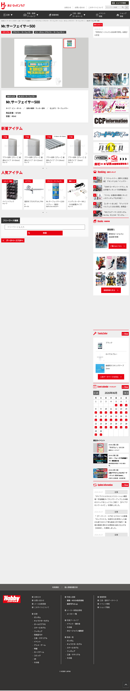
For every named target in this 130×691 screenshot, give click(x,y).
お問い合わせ (80, 7)
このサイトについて (95, 7)
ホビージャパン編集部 (75, 631)
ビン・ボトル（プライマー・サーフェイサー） (50, 33)
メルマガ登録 (119, 3)
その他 (36, 663)
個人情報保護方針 (71, 587)
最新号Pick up (72, 604)
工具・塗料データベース (109, 601)
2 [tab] (46, 169)
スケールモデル (40, 628)
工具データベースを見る (109, 377)
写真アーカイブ (73, 621)
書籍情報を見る (109, 291)
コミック (37, 656)
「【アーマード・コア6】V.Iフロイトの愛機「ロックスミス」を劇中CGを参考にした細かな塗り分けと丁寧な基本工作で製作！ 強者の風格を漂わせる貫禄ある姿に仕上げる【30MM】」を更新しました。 (110, 522)
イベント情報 (105, 604)
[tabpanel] (12, 150)
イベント (37, 642)
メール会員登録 (40, 604)
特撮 (35, 649)
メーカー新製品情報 (74, 611)
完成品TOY (38, 635)
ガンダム (37, 618)
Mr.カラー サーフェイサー (27, 97)
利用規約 (55, 587)
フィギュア (38, 631)
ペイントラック (8, 202)
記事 (116, 492)
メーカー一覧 (72, 614)
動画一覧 (70, 637)
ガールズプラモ (40, 624)
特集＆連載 (71, 597)
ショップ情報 (105, 608)
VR (35, 659)
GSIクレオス (11, 97)
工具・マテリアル (40, 638)
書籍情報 (103, 597)
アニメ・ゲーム (40, 645)
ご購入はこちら (116, 246)
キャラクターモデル (41, 621)
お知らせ (67, 7)
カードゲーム (39, 652)
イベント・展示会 (73, 624)
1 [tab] (43, 169)
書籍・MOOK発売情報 (75, 601)
